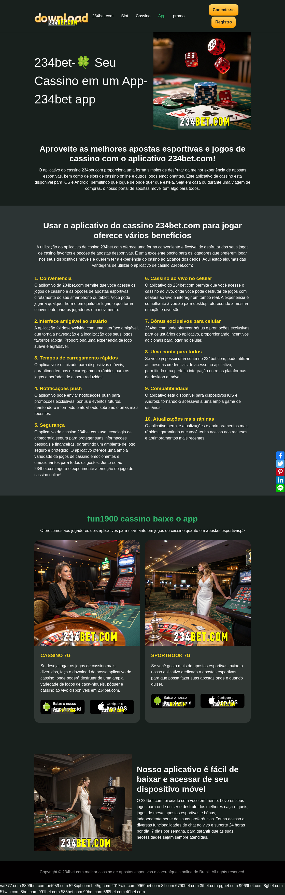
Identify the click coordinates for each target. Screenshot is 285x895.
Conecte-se (224, 10)
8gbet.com (273, 886)
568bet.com (114, 892)
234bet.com (103, 16)
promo (178, 16)
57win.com (9, 892)
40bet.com (135, 892)
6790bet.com (187, 886)
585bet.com (71, 892)
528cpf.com (79, 886)
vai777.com (10, 886)
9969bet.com (148, 886)
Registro (223, 22)
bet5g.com (100, 886)
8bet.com (29, 892)
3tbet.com (209, 886)
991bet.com (49, 892)
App (161, 16)
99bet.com (92, 892)
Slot (124, 16)
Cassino (143, 16)
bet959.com (57, 886)
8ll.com (167, 886)
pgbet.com (228, 886)
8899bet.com (34, 886)
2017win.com (123, 886)
